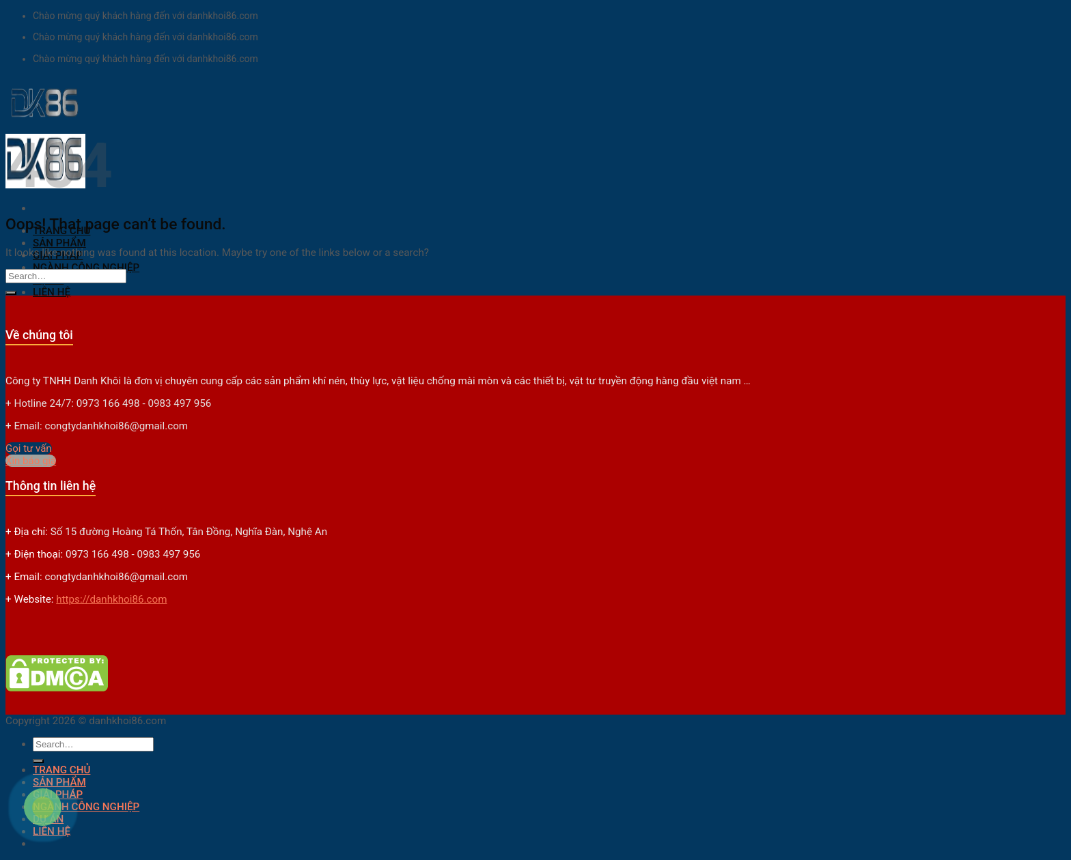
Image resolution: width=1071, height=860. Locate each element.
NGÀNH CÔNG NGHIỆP (86, 267)
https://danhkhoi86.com (111, 599)
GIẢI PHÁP (58, 794)
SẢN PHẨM (59, 243)
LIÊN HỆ (51, 292)
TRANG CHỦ (61, 770)
